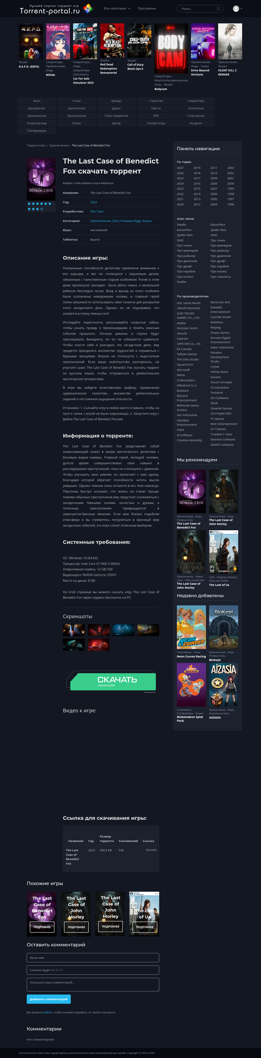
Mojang (215, 327)
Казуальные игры (219, 713)
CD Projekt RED (220, 413)
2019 (197, 168)
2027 (180, 168)
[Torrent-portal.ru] (57, 8)
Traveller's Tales (221, 434)
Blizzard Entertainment (187, 398)
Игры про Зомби (218, 580)
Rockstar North (187, 328)
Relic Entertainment (223, 424)
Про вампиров (187, 250)
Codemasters (186, 380)
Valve (180, 430)
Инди (49, 70)
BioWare (182, 390)
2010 (213, 173)
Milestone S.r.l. (187, 385)
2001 (230, 178)
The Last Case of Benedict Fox (188, 525)
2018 (197, 173)
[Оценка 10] (41, 209)
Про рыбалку (186, 256)
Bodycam (160, 89)
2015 (197, 188)
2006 (213, 194)
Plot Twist (97, 211)
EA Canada (184, 349)
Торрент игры (36, 145)
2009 (213, 178)
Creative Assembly (189, 440)
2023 (93, 202)
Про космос (185, 277)
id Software (184, 435)
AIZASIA (215, 717)
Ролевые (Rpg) (130, 221)
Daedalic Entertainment (220, 309)
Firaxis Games (220, 333)
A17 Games (218, 429)
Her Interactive (187, 415)
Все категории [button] (115, 8)
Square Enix (185, 364)
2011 (213, 168)
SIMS (180, 240)
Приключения (56, 66)
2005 (213, 199)
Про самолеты (220, 277)
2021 (180, 199)
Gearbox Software (222, 439)
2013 (197, 199)
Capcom (182, 338)
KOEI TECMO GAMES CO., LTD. (188, 315)
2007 (213, 188)
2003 (230, 168)
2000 (230, 183)
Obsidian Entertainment (187, 422)
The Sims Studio (188, 359)
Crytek (214, 367)
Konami (215, 377)
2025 (180, 178)
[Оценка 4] (41, 203)
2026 (180, 173)
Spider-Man (185, 235)
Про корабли (186, 271)
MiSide (50, 75)
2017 (197, 178)
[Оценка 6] (49, 203)
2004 (213, 204)
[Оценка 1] (29, 203)
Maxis (181, 375)
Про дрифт (184, 266)
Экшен (23, 62)
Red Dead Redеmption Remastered (108, 68)
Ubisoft (182, 333)
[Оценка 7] (29, 209)
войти (47, 1012)
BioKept (215, 660)
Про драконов (187, 261)
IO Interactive (219, 387)
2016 (197, 183)
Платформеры (185, 713)
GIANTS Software (222, 445)
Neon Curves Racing (191, 656)
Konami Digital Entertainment (220, 340)
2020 (180, 204)
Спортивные (184, 652)
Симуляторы (54, 62)
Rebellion (216, 322)
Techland (216, 392)
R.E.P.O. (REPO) (29, 66)
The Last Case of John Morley (221, 522)
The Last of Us (219, 585)
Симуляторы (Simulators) (81, 72)
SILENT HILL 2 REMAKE (227, 72)
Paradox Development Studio (219, 356)
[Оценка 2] (33, 203)
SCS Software (219, 398)
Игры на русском (194, 580)
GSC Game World (188, 303)
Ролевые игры (185, 520)
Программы (147, 8)
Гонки (205, 66)
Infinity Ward (219, 372)
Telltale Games (187, 354)
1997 (230, 199)
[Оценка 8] (33, 209)
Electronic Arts (220, 302)
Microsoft (183, 370)
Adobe (181, 323)
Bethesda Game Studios (188, 407)
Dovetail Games (221, 408)
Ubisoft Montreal (188, 308)
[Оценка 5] (45, 203)
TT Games (217, 419)
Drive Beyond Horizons (200, 72)
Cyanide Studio (220, 317)
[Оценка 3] (37, 203)
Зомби (181, 224)
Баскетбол (184, 230)
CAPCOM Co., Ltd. (189, 344)
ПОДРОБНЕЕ (42, 927)
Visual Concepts (221, 382)
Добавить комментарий (49, 999)
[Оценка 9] (37, 209)
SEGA (214, 403)
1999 (230, 188)
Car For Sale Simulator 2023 (83, 81)
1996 (230, 204)
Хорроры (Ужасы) (227, 577)
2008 (213, 183)
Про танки (184, 245)
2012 (197, 204)
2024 (180, 183)
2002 (230, 173)
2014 (197, 194)
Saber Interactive (222, 347)
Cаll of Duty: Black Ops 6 (135, 67)
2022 (180, 194)
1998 (230, 194)
